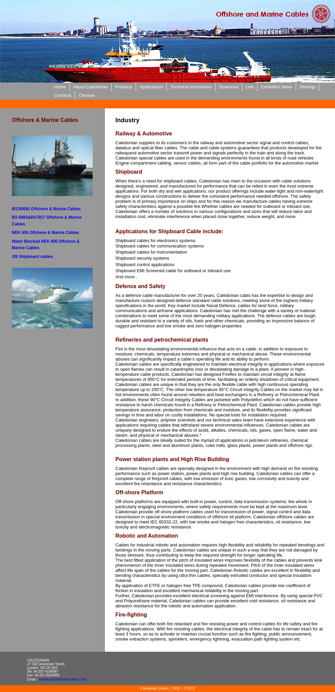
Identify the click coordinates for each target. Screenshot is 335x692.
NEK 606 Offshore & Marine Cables (45, 232)
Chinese (87, 95)
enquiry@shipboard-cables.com (63, 679)
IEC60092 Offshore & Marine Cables (46, 209)
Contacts (62, 95)
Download (229, 86)
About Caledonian (90, 86)
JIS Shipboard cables (32, 256)
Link (250, 86)
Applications (151, 86)
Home (60, 86)
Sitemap (307, 86)
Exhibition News (276, 86)
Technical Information (191, 86)
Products (123, 86)
